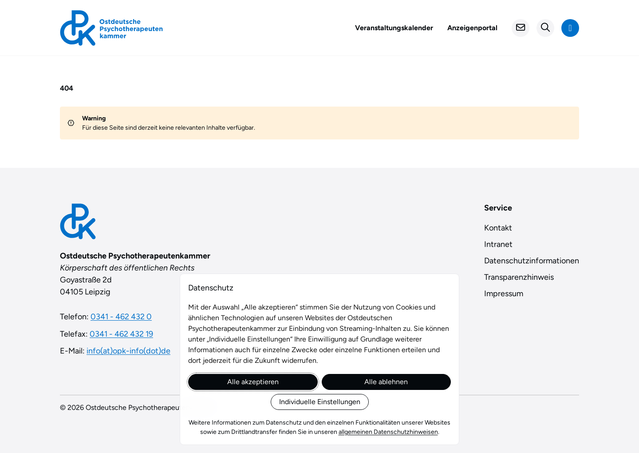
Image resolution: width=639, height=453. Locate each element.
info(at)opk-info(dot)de (128, 351)
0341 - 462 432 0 (121, 317)
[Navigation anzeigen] (570, 28)
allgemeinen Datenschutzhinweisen (388, 432)
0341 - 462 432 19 (121, 334)
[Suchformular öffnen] (545, 28)
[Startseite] (111, 28)
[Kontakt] (520, 28)
